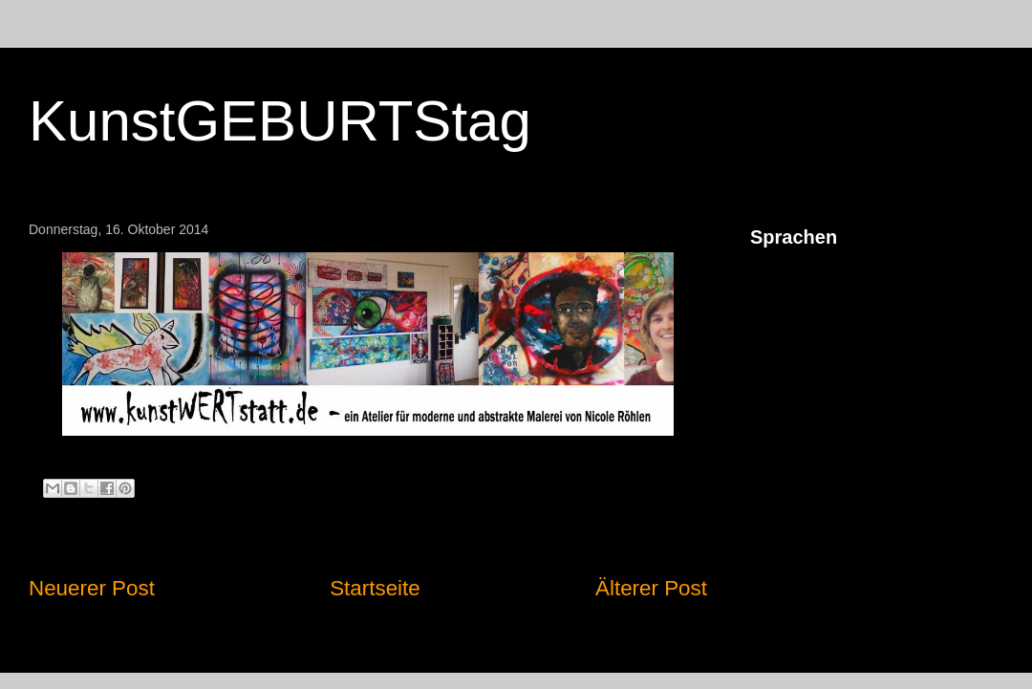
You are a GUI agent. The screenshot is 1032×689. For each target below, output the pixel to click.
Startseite (375, 588)
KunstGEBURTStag (280, 121)
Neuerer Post (92, 588)
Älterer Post (651, 588)
